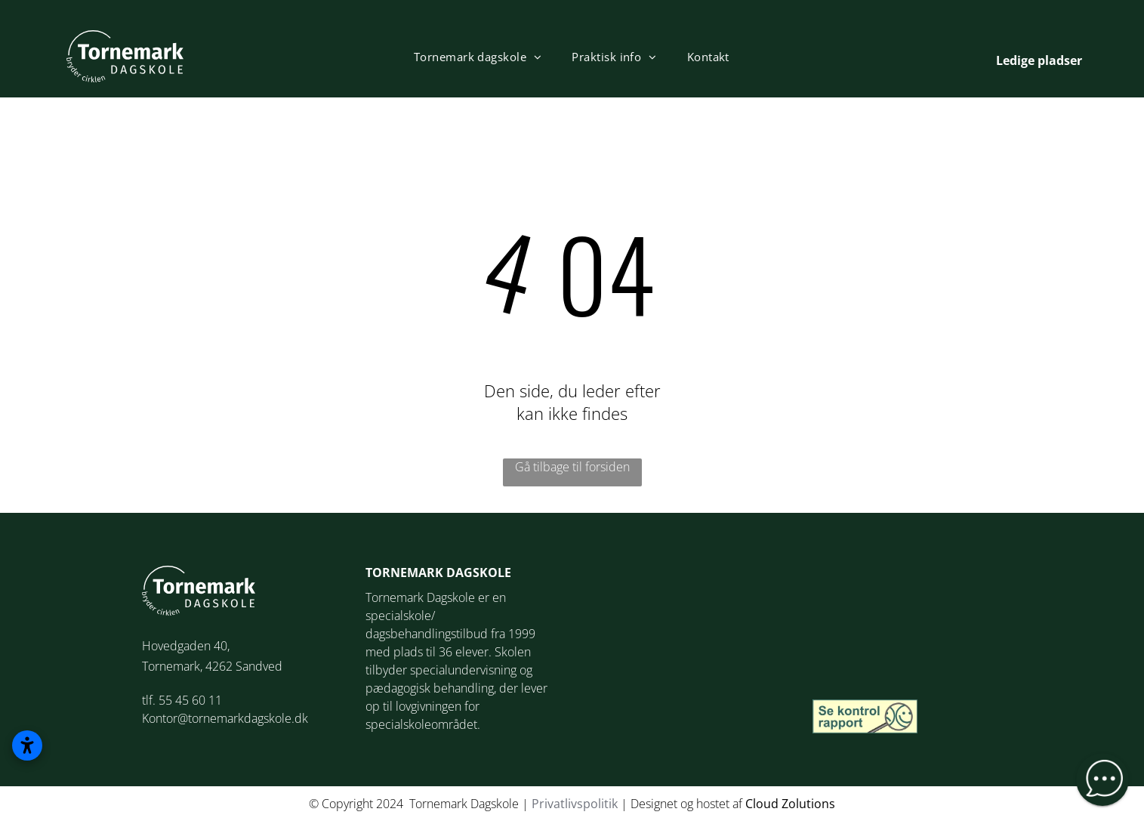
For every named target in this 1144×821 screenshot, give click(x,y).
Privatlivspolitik (575, 803)
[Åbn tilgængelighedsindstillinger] (27, 745)
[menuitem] (478, 56)
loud (766, 803)
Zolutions (808, 803)
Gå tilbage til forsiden (572, 466)
